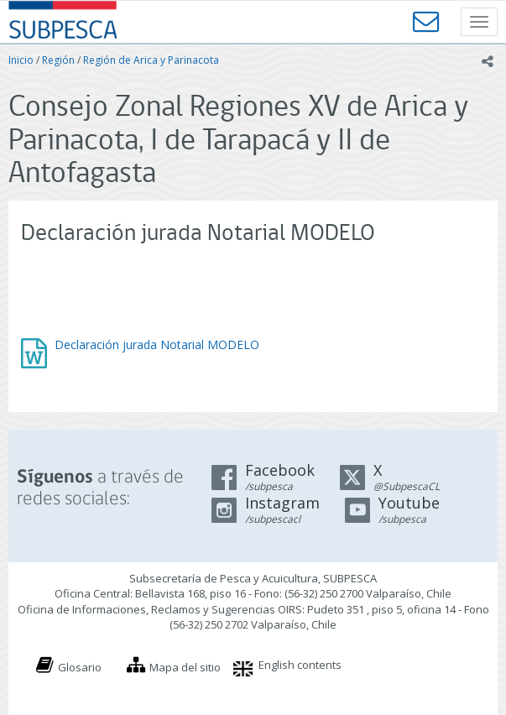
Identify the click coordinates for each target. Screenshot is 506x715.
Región (58, 60)
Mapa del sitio (185, 667)
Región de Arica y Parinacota (151, 60)
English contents (300, 664)
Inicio (21, 60)
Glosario (80, 667)
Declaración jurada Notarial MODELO (157, 344)
